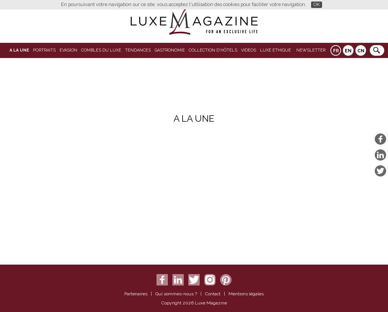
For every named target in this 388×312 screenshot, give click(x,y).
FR (336, 50)
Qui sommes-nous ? (176, 293)
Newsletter (310, 50)
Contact (213, 293)
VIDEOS (248, 50)
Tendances (138, 50)
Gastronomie (170, 50)
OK (316, 4)
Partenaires (135, 293)
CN (361, 50)
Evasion (68, 50)
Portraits (44, 50)
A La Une (19, 50)
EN (348, 50)
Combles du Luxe (101, 50)
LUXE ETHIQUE (275, 50)
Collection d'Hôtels (213, 50)
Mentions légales (246, 293)
